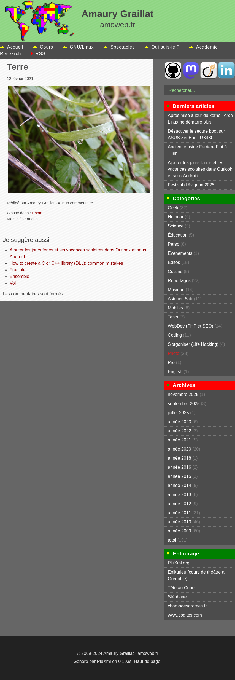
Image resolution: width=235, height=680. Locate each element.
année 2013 (179, 494)
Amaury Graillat (117, 13)
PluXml (104, 661)
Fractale (18, 269)
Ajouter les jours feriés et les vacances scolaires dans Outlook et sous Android (200, 169)
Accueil (15, 47)
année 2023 (179, 421)
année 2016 (179, 467)
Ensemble (19, 276)
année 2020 (179, 449)
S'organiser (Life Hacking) (193, 344)
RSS (40, 53)
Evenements (180, 253)
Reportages (179, 280)
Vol (13, 283)
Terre (17, 67)
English (175, 371)
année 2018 (179, 458)
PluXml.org (178, 563)
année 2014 (179, 485)
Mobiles (175, 308)
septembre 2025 (184, 403)
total (172, 540)
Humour (175, 217)
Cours (46, 47)
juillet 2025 (178, 412)
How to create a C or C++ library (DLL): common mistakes (66, 263)
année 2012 (179, 503)
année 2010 (179, 522)
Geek (173, 207)
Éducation (177, 235)
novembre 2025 (183, 394)
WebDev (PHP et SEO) (190, 326)
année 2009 (179, 531)
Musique (176, 289)
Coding (175, 335)
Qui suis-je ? (166, 47)
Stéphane (177, 597)
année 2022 (179, 431)
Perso (173, 244)
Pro (171, 362)
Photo (37, 213)
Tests (173, 317)
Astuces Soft (180, 298)
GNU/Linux (82, 47)
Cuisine (175, 271)
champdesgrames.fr (187, 606)
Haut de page (147, 661)
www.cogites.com (185, 615)
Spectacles (122, 47)
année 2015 (179, 476)
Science (175, 226)
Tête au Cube (181, 587)
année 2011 (179, 512)
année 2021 (179, 440)
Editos (174, 262)
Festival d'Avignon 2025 (191, 185)
